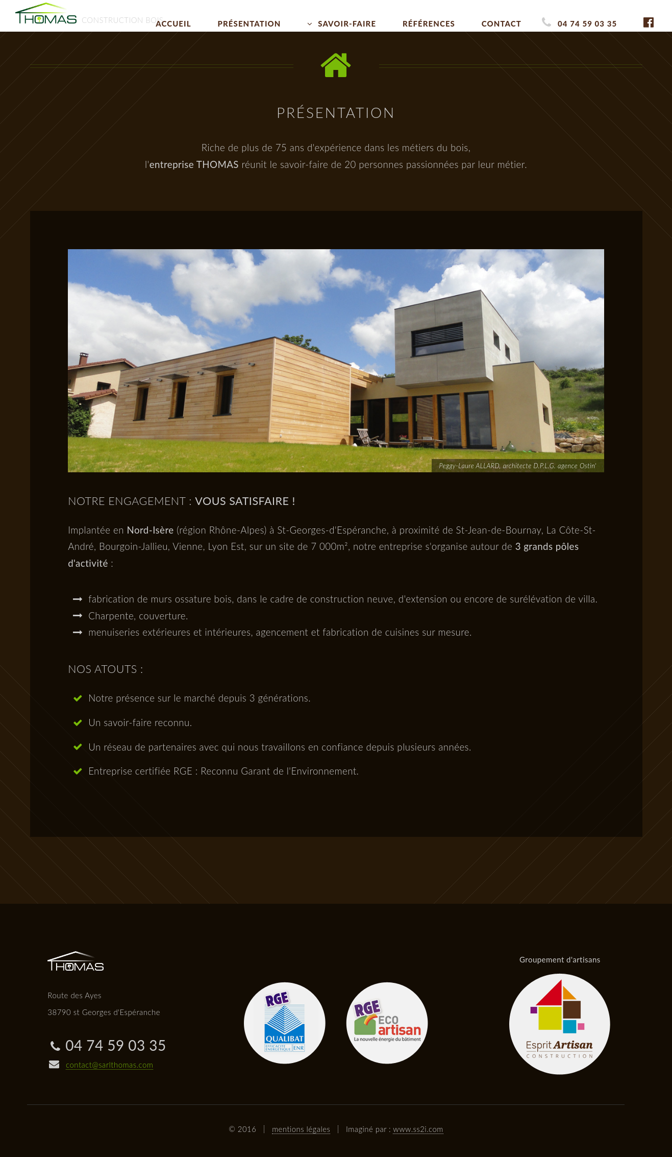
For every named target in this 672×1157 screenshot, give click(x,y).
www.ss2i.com (418, 1129)
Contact (501, 23)
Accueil (173, 23)
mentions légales (301, 1129)
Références (429, 23)
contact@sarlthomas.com (109, 1064)
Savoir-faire (347, 23)
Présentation (249, 23)
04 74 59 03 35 (587, 23)
